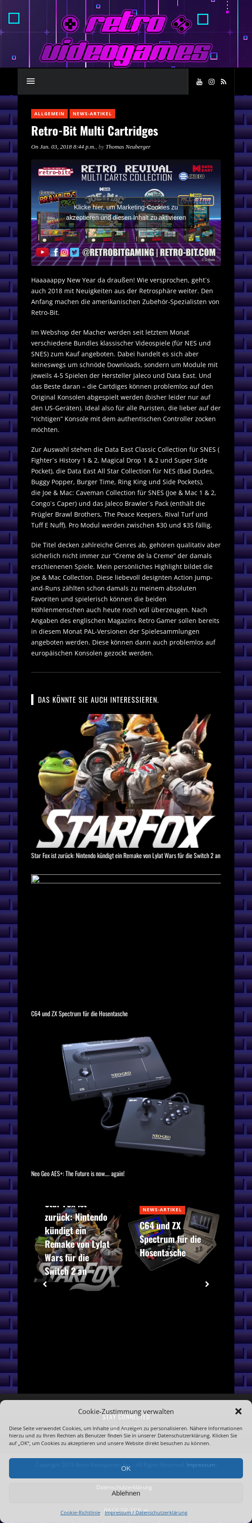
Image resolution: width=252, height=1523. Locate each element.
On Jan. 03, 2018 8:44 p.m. (63, 146)
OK (126, 1468)
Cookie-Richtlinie (80, 1512)
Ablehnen (126, 1493)
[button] (238, 1411)
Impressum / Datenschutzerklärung (146, 1512)
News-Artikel (92, 113)
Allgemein (49, 113)
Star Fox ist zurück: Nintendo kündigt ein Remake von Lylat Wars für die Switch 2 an (125, 855)
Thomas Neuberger (128, 146)
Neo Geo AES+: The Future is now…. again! (78, 1175)
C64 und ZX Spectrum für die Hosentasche (79, 1015)
